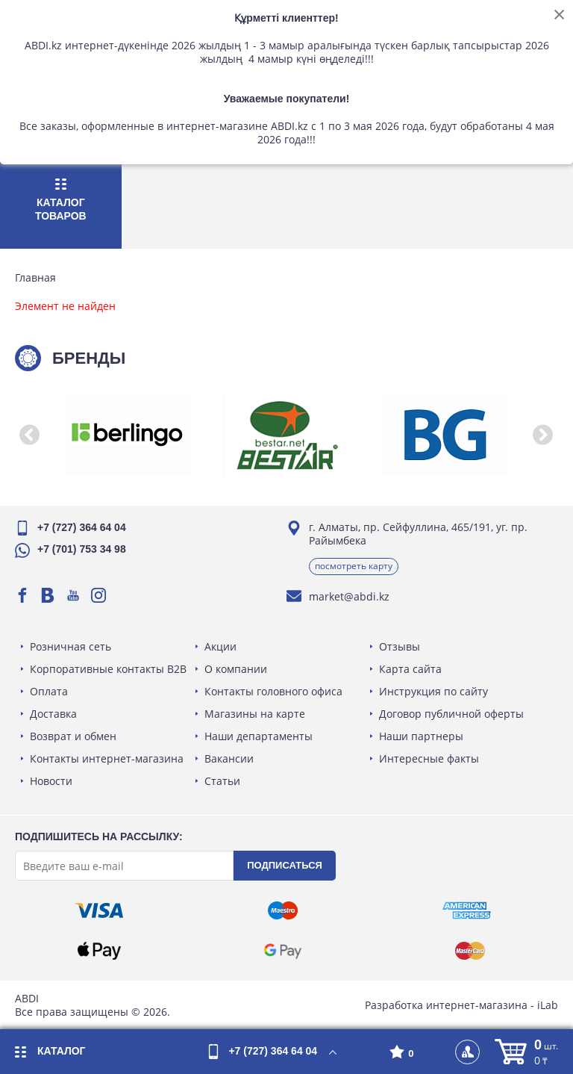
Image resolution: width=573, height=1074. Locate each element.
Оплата (49, 691)
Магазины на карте (254, 714)
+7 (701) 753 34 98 (81, 549)
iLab (547, 1005)
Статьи (222, 781)
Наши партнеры (421, 736)
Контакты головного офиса (273, 691)
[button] (30, 435)
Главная (35, 278)
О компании (235, 669)
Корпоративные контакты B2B (108, 669)
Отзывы (399, 646)
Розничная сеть (70, 646)
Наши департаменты (258, 736)
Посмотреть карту (353, 565)
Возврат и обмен (73, 736)
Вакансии (229, 758)
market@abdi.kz (349, 596)
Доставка (53, 714)
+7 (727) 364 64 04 (81, 527)
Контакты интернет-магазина (107, 758)
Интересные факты (429, 758)
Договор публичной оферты (451, 714)
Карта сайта (410, 669)
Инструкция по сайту (433, 691)
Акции (220, 646)
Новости (51, 781)
